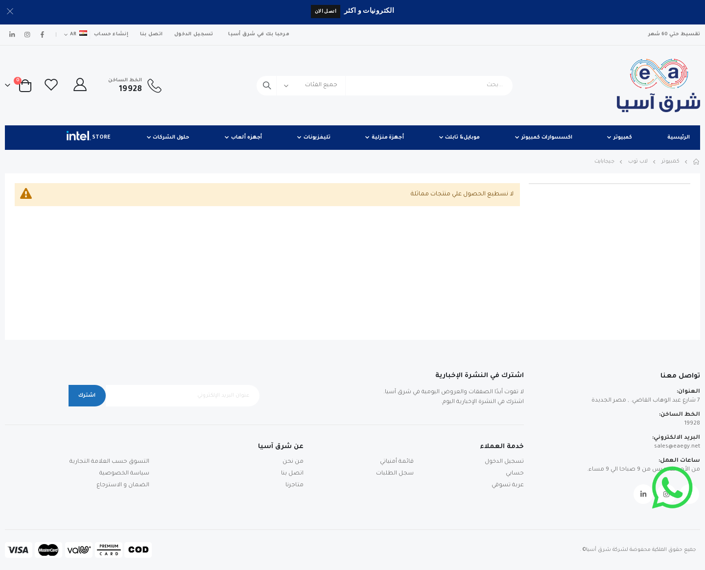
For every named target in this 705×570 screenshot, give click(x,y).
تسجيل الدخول (193, 34)
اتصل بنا (151, 34)
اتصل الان (325, 11)
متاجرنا (294, 485)
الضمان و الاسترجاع (122, 485)
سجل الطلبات (395, 474)
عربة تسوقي (508, 485)
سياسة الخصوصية (124, 474)
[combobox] (385, 85)
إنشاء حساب (111, 34)
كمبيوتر (670, 162)
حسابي (515, 474)
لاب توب (638, 162)
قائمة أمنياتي (397, 462)
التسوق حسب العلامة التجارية (109, 462)
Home (696, 161)
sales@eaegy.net (677, 447)
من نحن (293, 462)
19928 (692, 424)
